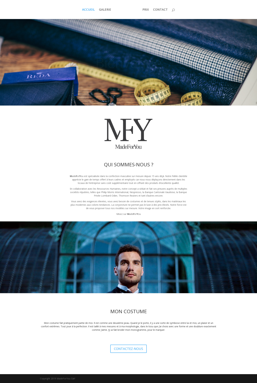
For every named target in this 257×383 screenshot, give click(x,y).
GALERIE (105, 9)
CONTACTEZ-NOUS (128, 348)
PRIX (145, 9)
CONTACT (160, 9)
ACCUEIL (88, 9)
